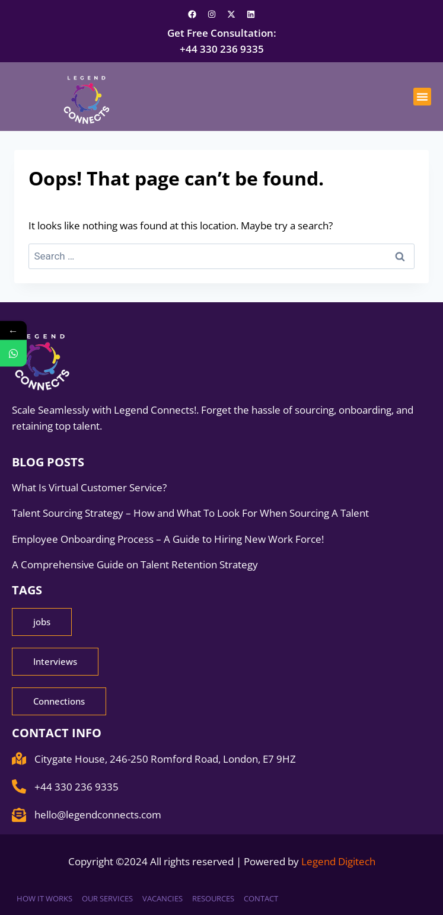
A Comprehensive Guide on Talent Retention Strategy (136, 564)
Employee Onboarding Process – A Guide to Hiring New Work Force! (169, 539)
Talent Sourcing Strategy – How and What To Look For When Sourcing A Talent (191, 513)
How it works (44, 898)
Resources (213, 898)
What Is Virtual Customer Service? (89, 487)
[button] (422, 96)
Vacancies (162, 898)
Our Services (107, 898)
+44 (222, 49)
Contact (261, 898)
